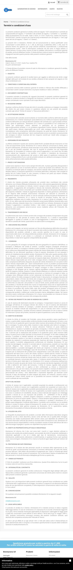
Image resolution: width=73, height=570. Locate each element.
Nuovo (60, 9)
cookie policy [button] (29, 565)
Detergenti (42, 9)
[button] (70, 561)
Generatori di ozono (26, 9)
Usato (52, 9)
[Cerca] (57, 14)
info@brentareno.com (13, 501)
